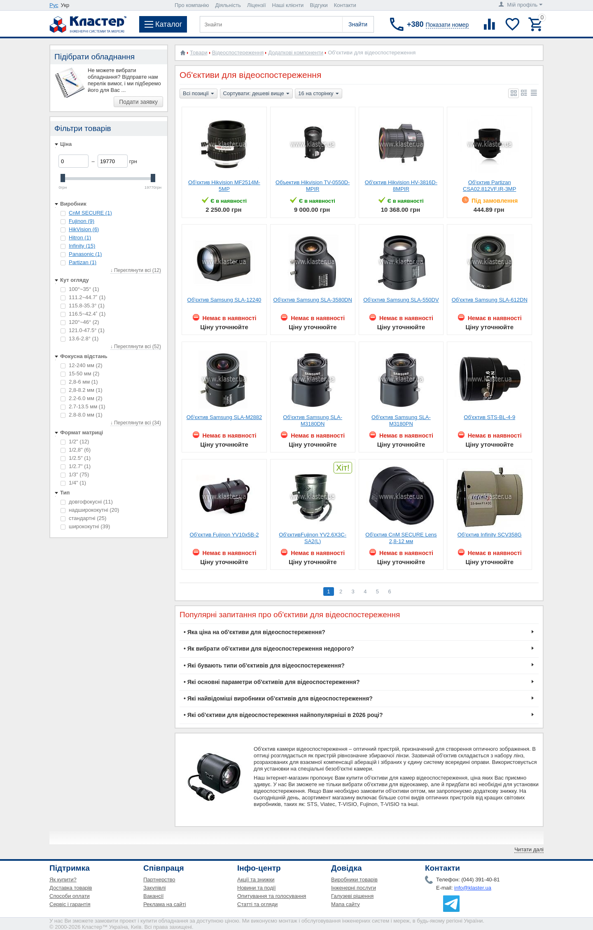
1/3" (75, 474)
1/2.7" (76, 466)
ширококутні (85, 526)
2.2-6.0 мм (81, 398)
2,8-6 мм (79, 382)
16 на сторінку (318, 94)
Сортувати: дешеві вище (256, 94)
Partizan (82, 262)
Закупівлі (154, 888)
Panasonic (85, 254)
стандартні (83, 518)
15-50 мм (80, 373)
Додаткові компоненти (295, 52)
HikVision (84, 229)
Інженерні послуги (353, 888)
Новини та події (256, 888)
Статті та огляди (257, 904)
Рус (53, 5)
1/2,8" (76, 450)
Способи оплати (69, 896)
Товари (199, 52)
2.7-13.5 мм (83, 406)
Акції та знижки (256, 879)
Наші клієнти (288, 5)
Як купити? (63, 879)
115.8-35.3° (83, 305)
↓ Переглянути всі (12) (135, 270)
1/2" (75, 441)
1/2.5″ (76, 458)
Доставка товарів (70, 888)
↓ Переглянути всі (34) (135, 423)
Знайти (357, 24)
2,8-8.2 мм (81, 390)
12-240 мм (81, 365)
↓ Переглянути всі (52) (135, 346)
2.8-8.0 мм (81, 415)
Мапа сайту (345, 904)
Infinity (82, 246)
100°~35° (80, 289)
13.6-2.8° (79, 338)
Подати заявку (138, 101)
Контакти (345, 5)
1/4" (73, 483)
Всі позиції (198, 94)
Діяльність (228, 5)
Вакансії (153, 896)
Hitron (80, 237)
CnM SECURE (90, 213)
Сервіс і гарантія (69, 904)
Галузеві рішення (352, 896)
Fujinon (81, 221)
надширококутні (90, 510)
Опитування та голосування (271, 896)
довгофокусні (87, 502)
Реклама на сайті (164, 904)
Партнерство (159, 879)
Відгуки (318, 5)
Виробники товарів (354, 879)
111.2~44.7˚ (83, 297)
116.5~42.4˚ (83, 314)
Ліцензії (256, 5)
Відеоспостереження (238, 52)
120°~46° (80, 322)
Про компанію (192, 5)
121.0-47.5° (83, 330)
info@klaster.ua (472, 888)
